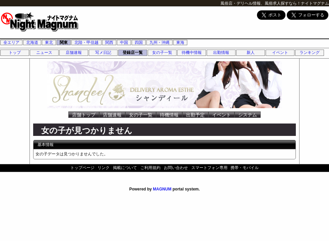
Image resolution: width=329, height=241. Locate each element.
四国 (139, 42)
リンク (103, 167)
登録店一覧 (133, 52)
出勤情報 (221, 52)
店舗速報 (74, 52)
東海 (180, 42)
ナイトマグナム (315, 3)
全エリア (11, 42)
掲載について (125, 167)
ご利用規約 (150, 167)
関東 (64, 42)
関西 (109, 42)
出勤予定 (195, 114)
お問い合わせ (176, 167)
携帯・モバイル (245, 167)
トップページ (82, 167)
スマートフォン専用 (209, 167)
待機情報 (169, 114)
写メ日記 (103, 52)
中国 (124, 42)
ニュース (44, 52)
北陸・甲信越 (86, 42)
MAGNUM (162, 189)
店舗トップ (83, 114)
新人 (251, 52)
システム (247, 114)
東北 (49, 42)
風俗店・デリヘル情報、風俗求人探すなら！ (260, 3)
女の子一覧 (162, 52)
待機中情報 (192, 52)
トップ (15, 52)
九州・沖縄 (159, 42)
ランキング (310, 52)
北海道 (32, 42)
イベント (280, 52)
